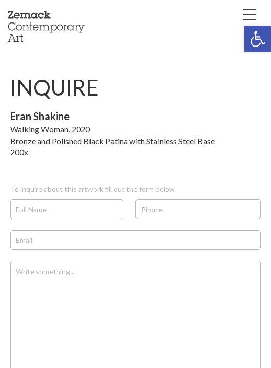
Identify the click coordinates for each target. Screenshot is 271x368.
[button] (257, 39)
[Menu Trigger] (250, 13)
